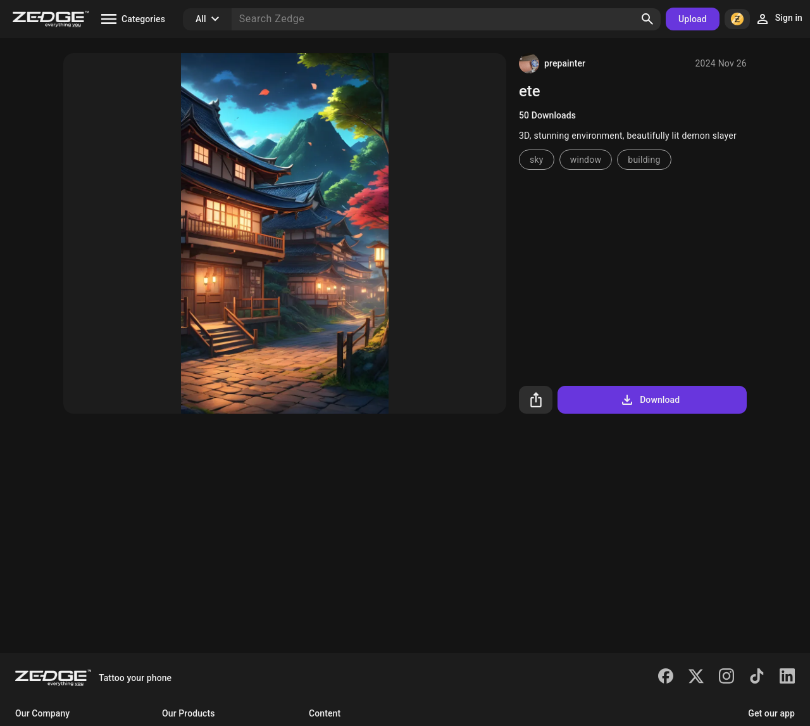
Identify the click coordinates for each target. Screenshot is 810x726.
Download (650, 399)
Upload (692, 19)
